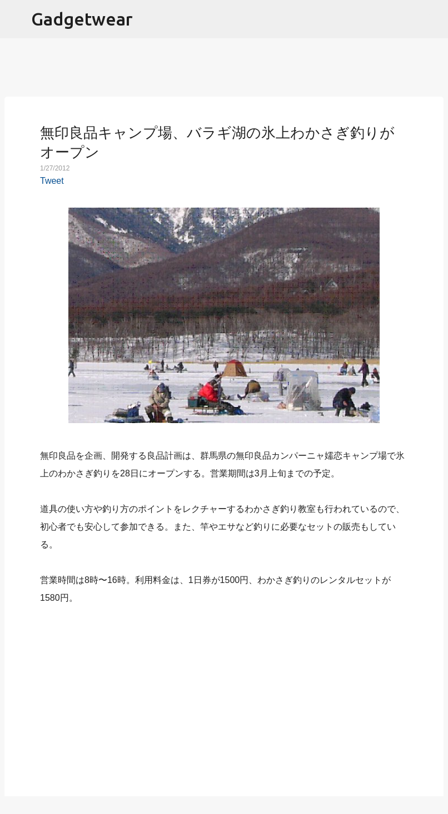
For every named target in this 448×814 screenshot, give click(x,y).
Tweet (52, 180)
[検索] (432, 19)
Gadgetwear (82, 19)
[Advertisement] (224, 694)
